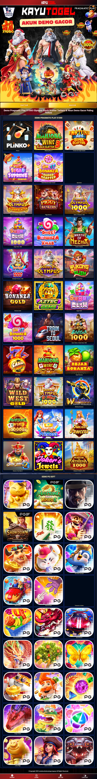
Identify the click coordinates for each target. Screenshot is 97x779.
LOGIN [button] (36, 776)
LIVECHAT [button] (85, 776)
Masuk (72, 105)
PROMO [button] (12, 776)
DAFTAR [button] (60, 776)
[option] (17, 135)
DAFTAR (24, 105)
